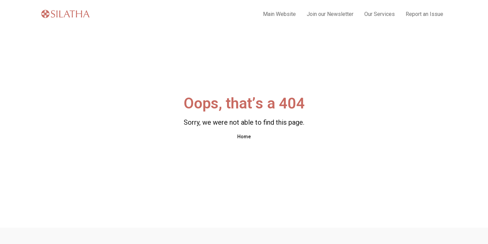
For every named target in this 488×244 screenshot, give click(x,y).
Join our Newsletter (330, 14)
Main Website (279, 14)
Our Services (379, 14)
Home (244, 136)
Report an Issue (424, 14)
